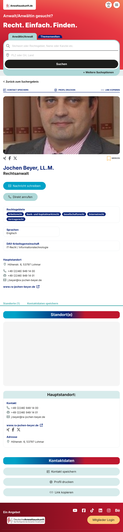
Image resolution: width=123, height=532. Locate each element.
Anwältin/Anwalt (22, 36)
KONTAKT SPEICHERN (15, 90)
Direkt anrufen (20, 197)
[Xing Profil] (4, 158)
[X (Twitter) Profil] (15, 158)
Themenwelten (50, 36)
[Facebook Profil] (9, 158)
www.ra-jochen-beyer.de (21, 286)
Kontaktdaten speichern (42, 303)
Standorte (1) (11, 303)
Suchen (61, 64)
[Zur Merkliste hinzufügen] (113, 158)
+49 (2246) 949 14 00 (21, 271)
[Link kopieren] (61, 492)
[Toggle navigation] (116, 5)
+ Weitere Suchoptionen (98, 72)
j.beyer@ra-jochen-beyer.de (25, 280)
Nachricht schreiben (24, 186)
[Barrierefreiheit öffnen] (108, 5)
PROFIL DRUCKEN (64, 90)
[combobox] (61, 46)
